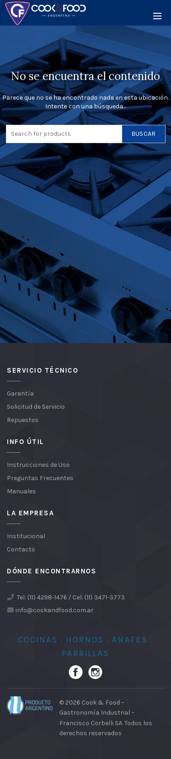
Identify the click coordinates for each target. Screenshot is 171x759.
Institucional (26, 536)
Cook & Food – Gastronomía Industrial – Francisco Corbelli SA (97, 713)
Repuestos (23, 420)
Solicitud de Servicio (36, 407)
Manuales (21, 491)
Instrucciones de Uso (38, 465)
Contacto (21, 549)
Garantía (20, 393)
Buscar (143, 134)
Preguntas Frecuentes (40, 478)
